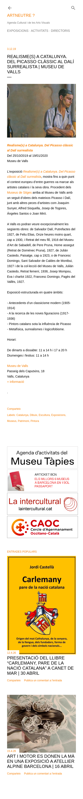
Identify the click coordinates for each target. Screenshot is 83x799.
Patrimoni (23, 421)
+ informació (15, 381)
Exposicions (17, 30)
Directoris (60, 30)
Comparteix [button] (14, 408)
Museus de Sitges (19, 192)
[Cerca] (73, 7)
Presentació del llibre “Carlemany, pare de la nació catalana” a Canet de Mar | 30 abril (40, 665)
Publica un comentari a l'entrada (43, 680)
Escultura (44, 415)
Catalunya (22, 415)
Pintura (35, 421)
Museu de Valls (17, 366)
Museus (11, 421)
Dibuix (33, 415)
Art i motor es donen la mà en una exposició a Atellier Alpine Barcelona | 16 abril (41, 761)
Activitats (39, 30)
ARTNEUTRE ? (21, 15)
